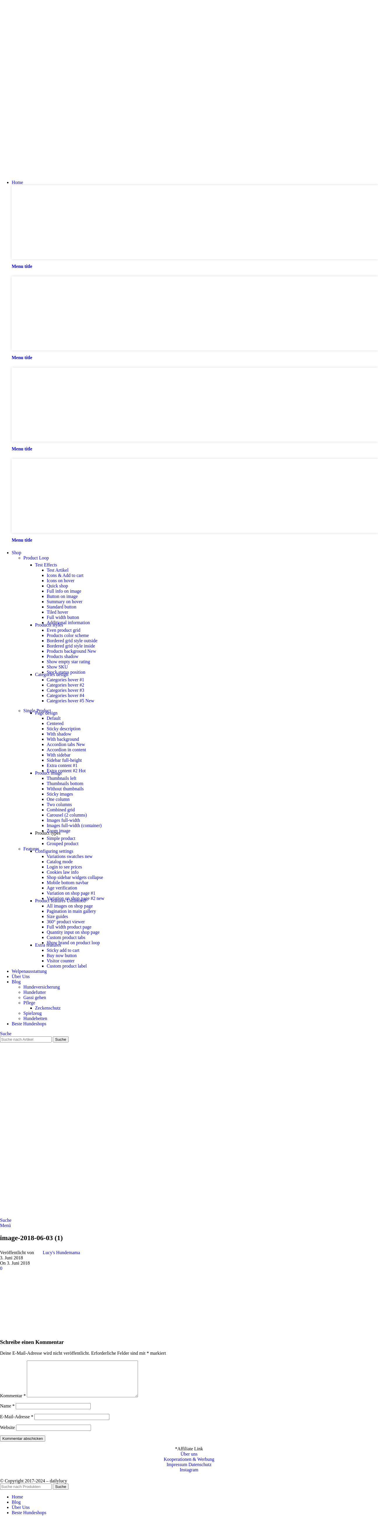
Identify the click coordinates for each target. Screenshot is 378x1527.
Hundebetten (35, 1018)
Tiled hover (57, 612)
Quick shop (57, 585)
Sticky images (60, 793)
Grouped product (62, 843)
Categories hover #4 (65, 695)
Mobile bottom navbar (67, 882)
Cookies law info (62, 872)
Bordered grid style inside (71, 645)
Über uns (189, 1460)
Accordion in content (66, 749)
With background (63, 739)
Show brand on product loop (73, 942)
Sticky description (63, 728)
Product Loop (36, 557)
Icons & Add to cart (65, 575)
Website (7, 1434)
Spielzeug (32, 1013)
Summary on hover (65, 601)
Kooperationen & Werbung (189, 1466)
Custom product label (67, 965)
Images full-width (63, 820)
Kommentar (13, 1402)
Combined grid (61, 809)
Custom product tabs (66, 937)
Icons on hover (60, 580)
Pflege (29, 1002)
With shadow (59, 733)
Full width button (63, 617)
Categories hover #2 (65, 684)
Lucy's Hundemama (61, 1252)
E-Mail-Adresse (16, 1423)
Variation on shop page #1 (71, 893)
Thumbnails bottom (65, 783)
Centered (55, 723)
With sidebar (59, 754)
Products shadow (62, 656)
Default (54, 718)
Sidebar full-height (64, 760)
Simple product (61, 838)
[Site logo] (30, 172)
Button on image (62, 596)
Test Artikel (58, 570)
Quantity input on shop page (73, 932)
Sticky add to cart (63, 950)
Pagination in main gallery (71, 911)
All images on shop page (70, 905)
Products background (71, 651)
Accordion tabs (66, 744)
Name (7, 1412)
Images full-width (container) (74, 825)
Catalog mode (60, 861)
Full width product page (69, 926)
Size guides (57, 916)
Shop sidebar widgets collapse (75, 877)
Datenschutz (199, 1471)
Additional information (68, 622)
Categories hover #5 (70, 700)
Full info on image (64, 591)
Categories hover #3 (65, 690)
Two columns (59, 804)
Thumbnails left (61, 778)
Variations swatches (69, 856)
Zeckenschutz (48, 1007)
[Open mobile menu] (5, 1225)
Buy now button (62, 955)
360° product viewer (66, 921)
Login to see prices (64, 866)
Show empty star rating (68, 661)
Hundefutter (34, 992)
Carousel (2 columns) (67, 814)
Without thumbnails (65, 788)
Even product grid (63, 630)
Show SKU (57, 666)
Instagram (189, 1476)
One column (58, 799)
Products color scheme (68, 635)
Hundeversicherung (41, 986)
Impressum (177, 1471)
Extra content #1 (62, 765)
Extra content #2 (66, 770)
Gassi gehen (34, 997)
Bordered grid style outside (72, 640)
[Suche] (5, 1033)
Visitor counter (60, 960)
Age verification (62, 887)
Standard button (61, 606)
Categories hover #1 (65, 679)
